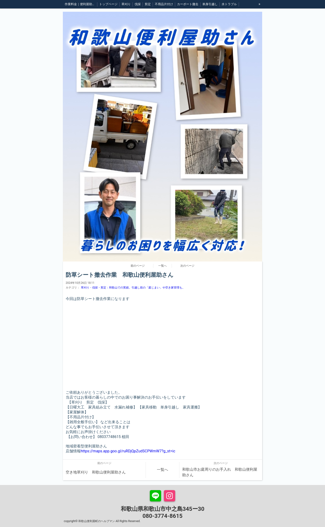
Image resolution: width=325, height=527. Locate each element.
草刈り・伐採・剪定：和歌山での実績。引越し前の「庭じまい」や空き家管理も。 (133, 287)
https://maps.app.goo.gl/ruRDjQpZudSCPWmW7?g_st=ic (128, 451)
